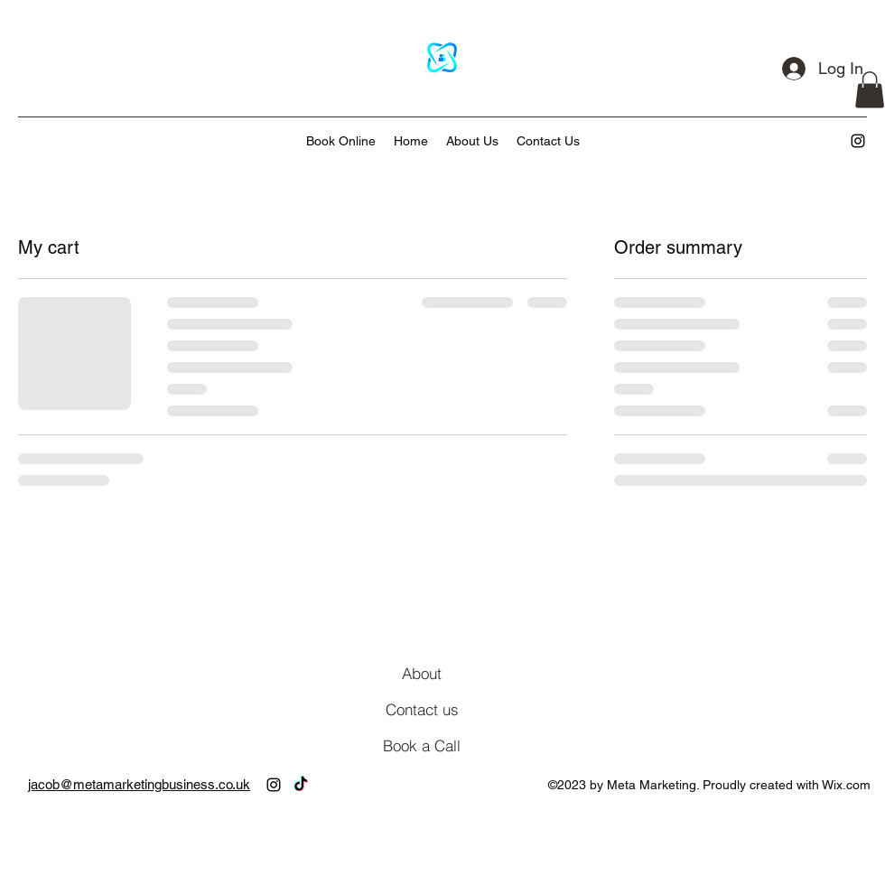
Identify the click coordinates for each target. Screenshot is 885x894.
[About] (422, 674)
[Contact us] (422, 710)
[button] (869, 89)
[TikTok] (301, 785)
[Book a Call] (422, 746)
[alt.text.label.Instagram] (858, 141)
